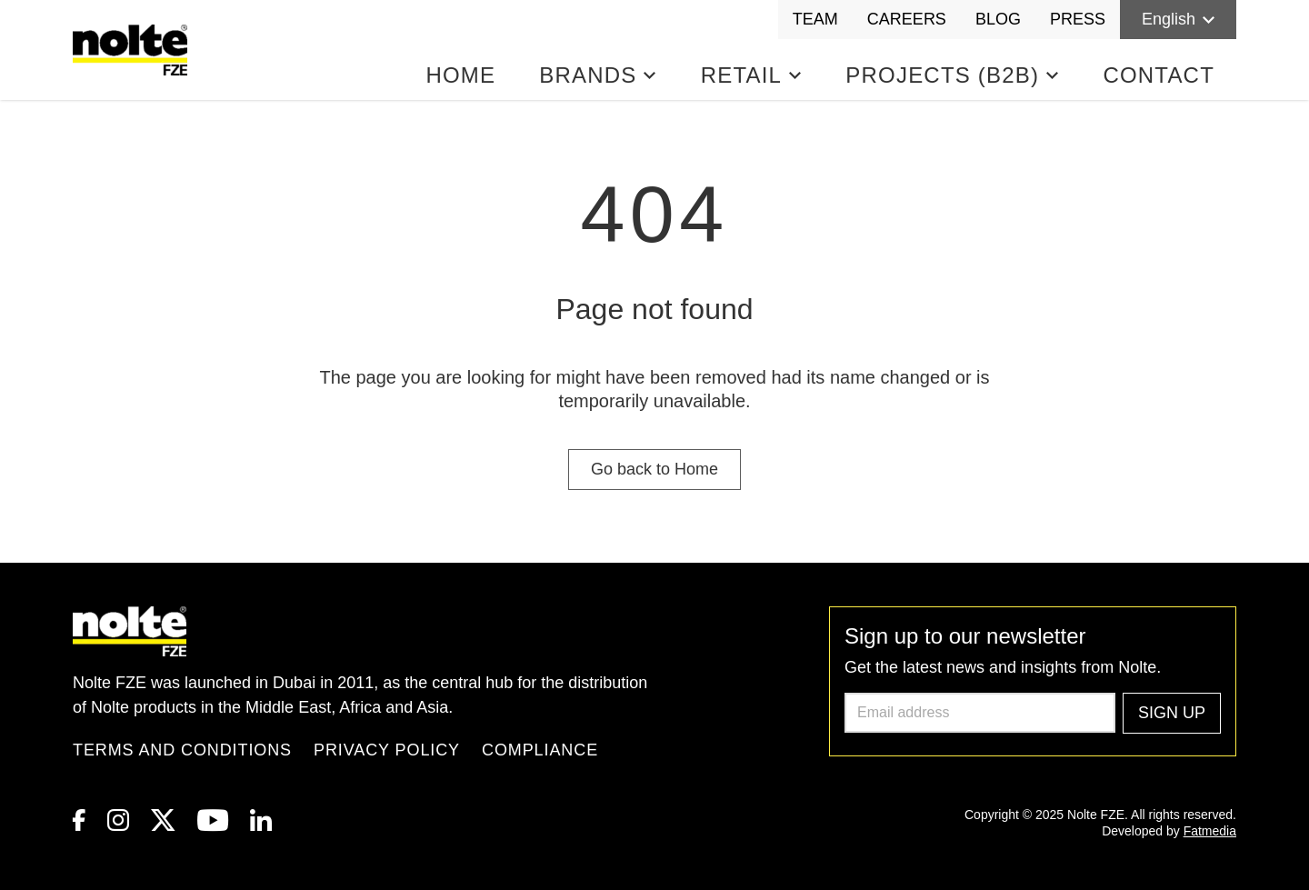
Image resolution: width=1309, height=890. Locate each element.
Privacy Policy (387, 750)
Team (815, 19)
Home (460, 75)
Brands (597, 75)
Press (1077, 19)
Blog (998, 19)
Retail (752, 75)
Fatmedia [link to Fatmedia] (1210, 831)
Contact (1158, 75)
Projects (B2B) (952, 75)
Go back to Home (654, 469)
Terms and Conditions (182, 750)
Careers (906, 19)
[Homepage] (134, 50)
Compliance (540, 750)
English (1178, 19)
